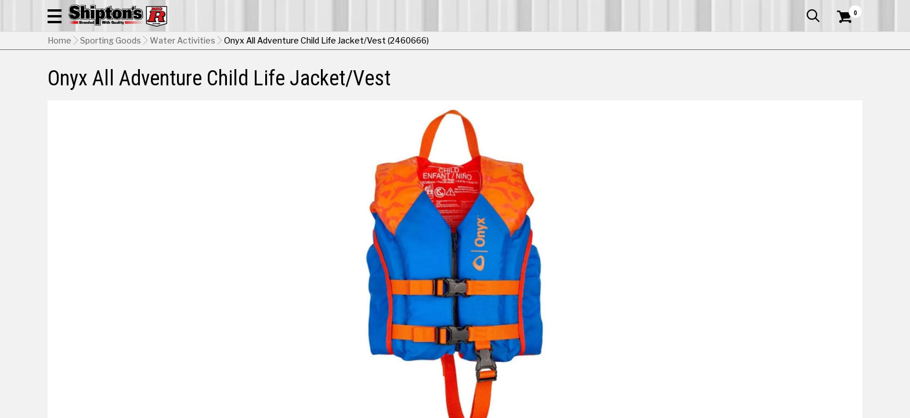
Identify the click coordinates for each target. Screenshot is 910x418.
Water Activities (182, 99)
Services (846, 9)
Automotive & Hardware (218, 78)
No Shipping (659, 348)
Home (59, 99)
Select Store (781, 348)
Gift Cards (746, 9)
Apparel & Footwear (98, 78)
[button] (580, 41)
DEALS (840, 78)
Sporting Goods (770, 78)
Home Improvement (502, 78)
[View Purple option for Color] (725, 293)
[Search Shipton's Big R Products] (455, 42)
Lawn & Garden (602, 78)
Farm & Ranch (324, 78)
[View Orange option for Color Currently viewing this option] (646, 293)
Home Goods (405, 78)
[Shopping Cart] (842, 42)
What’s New (797, 9)
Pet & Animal (685, 78)
